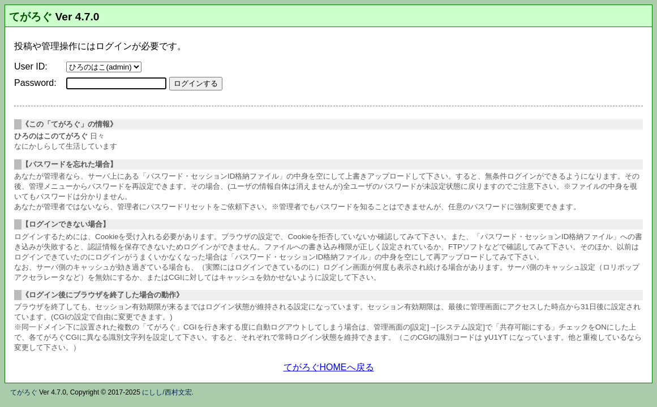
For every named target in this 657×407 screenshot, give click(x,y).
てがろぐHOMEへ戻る (329, 367)
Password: (35, 83)
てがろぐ (30, 16)
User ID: (31, 66)
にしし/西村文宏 (166, 392)
